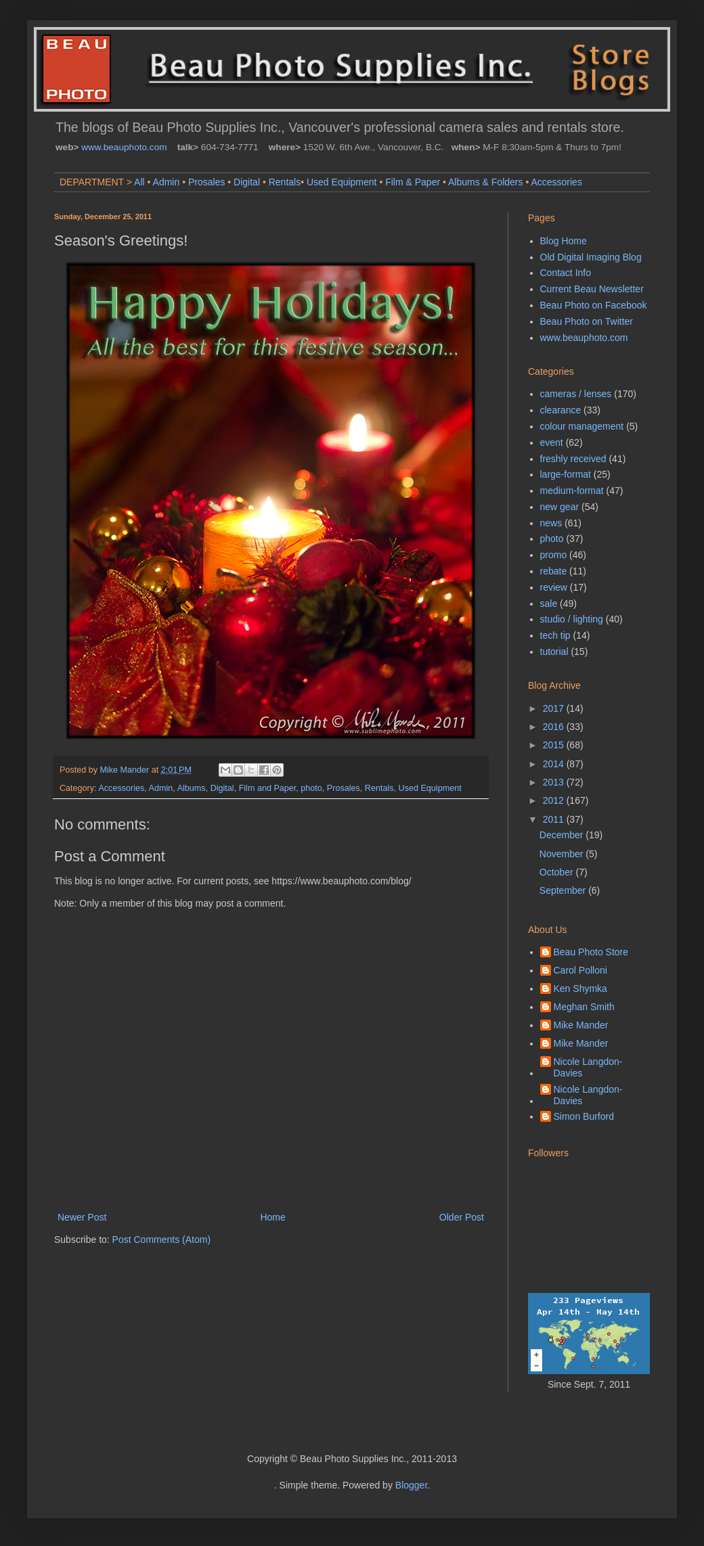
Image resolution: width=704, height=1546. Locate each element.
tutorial (554, 651)
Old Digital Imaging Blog (591, 257)
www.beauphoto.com (124, 147)
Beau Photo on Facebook (593, 305)
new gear (559, 506)
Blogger (411, 1485)
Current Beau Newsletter (592, 288)
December (563, 834)
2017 (555, 708)
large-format (565, 474)
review (553, 587)
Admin (166, 182)
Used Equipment (342, 182)
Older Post (461, 1217)
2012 (555, 800)
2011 (555, 819)
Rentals (285, 182)
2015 (555, 745)
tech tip (555, 635)
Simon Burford (584, 1116)
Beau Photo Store (591, 952)
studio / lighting (571, 619)
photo (311, 788)
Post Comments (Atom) (161, 1239)
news (551, 523)
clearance (560, 410)
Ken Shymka (580, 988)
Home (272, 1217)
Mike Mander (581, 1025)
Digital (247, 182)
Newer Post (82, 1217)
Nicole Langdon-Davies (588, 1067)
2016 (555, 726)
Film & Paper (412, 182)
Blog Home (563, 240)
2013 (555, 782)
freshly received (573, 458)
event (551, 442)
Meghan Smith (584, 1006)
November (563, 853)
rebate (553, 571)
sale (549, 603)
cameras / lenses (576, 393)
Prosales (206, 182)
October (558, 872)
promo (553, 554)
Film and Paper (267, 788)
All (139, 182)
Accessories (556, 182)
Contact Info (566, 272)
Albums (191, 788)
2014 (555, 763)
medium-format (572, 490)
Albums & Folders (485, 182)
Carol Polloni (580, 970)
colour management (582, 426)
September (564, 890)
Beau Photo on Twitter (587, 321)
